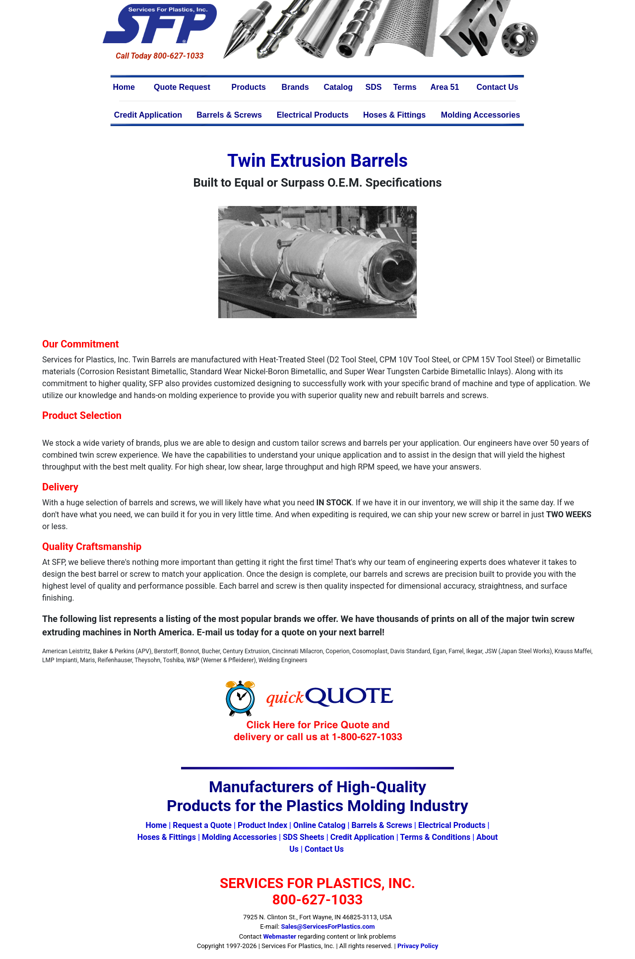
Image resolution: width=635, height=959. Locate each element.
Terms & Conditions (435, 837)
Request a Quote (202, 825)
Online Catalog (319, 825)
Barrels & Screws (229, 115)
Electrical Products (313, 115)
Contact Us (497, 87)
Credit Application (148, 115)
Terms (405, 87)
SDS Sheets (303, 837)
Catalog (338, 87)
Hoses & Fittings (394, 115)
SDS (374, 87)
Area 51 (445, 87)
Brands (295, 87)
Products (249, 87)
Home (124, 87)
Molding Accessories (480, 115)
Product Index (262, 825)
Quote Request (182, 87)
